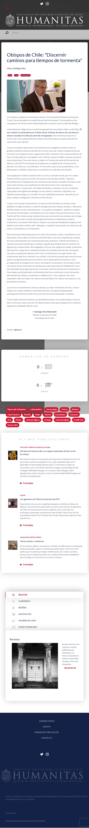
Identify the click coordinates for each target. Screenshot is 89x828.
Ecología (47, 420)
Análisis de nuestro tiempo (30, 537)
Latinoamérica (36, 409)
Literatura (74, 415)
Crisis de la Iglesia (62, 420)
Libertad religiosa (33, 420)
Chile (10, 75)
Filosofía (27, 415)
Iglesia (22, 495)
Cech (16, 75)
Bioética (75, 409)
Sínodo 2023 (13, 425)
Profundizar (28, 483)
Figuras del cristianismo (17, 409)
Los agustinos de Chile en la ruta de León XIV (40, 499)
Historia (47, 415)
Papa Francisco (13, 415)
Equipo (46, 727)
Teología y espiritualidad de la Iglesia (35, 447)
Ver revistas (70, 668)
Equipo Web (26, 813)
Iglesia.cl (18, 329)
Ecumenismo (60, 415)
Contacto (46, 738)
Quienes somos (46, 721)
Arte (9, 420)
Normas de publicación (46, 732)
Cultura (64, 409)
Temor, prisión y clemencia (32, 541)
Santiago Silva (25, 75)
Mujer (37, 415)
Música (18, 420)
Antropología (51, 409)
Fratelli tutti (78, 420)
